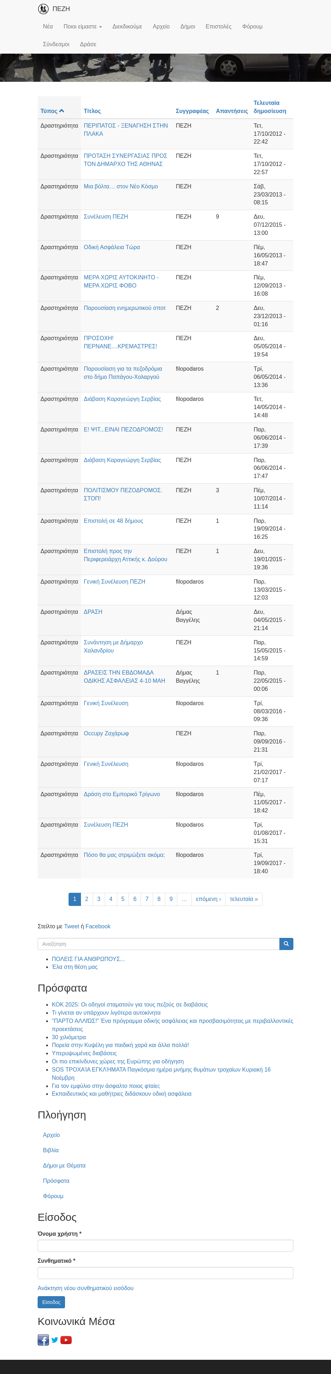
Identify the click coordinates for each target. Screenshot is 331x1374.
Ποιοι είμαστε (83, 26)
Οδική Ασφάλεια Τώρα (112, 247)
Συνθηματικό (56, 1261)
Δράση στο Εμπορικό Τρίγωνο (122, 794)
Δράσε (88, 44)
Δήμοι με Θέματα (64, 1166)
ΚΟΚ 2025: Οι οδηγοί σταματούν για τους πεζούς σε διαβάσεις (130, 1005)
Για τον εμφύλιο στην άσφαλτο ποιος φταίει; (106, 1086)
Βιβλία (51, 1150)
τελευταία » (244, 899)
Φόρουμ (252, 26)
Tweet (71, 926)
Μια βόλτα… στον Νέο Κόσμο (121, 186)
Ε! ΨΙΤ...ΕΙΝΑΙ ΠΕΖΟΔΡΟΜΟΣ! (123, 429)
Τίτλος (92, 111)
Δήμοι (187, 26)
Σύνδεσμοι (56, 44)
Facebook (98, 926)
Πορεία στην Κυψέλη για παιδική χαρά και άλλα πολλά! (120, 1045)
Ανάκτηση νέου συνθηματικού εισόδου (86, 1288)
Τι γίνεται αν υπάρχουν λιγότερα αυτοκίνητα (106, 1013)
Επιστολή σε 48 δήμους (113, 521)
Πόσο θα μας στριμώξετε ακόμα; (124, 855)
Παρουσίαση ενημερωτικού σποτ (125, 308)
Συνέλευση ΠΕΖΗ (106, 217)
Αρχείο (161, 26)
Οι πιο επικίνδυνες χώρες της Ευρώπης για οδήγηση (118, 1061)
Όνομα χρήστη (59, 1234)
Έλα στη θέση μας (75, 967)
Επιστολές (219, 26)
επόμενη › (208, 899)
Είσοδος (51, 1302)
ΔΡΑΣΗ (93, 612)
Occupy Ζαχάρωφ (106, 733)
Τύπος (52, 111)
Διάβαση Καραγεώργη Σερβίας (122, 399)
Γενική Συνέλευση (106, 703)
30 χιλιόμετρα (69, 1037)
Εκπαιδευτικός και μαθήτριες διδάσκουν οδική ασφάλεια (121, 1094)
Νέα (48, 26)
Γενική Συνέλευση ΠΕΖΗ (114, 582)
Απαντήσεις (232, 111)
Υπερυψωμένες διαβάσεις (84, 1053)
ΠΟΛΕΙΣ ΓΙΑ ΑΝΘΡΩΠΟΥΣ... (88, 959)
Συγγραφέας (192, 111)
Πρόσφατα (56, 1181)
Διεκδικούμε (127, 26)
